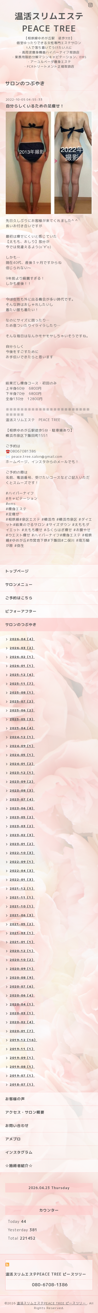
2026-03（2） (22, 648)
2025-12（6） (22, 674)
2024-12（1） (22, 737)
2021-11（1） (22, 897)
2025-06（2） (22, 710)
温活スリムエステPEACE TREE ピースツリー (52, 1303)
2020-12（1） (22, 951)
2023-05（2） (22, 817)
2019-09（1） (22, 1057)
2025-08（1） (22, 692)
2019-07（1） (22, 1075)
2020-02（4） (22, 1022)
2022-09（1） (22, 861)
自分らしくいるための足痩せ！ (35, 106)
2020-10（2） (22, 959)
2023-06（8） (22, 808)
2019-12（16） (23, 1040)
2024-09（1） (22, 746)
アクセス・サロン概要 (24, 1112)
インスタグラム (19, 1152)
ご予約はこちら (19, 597)
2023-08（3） (22, 790)
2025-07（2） (22, 701)
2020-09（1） (22, 968)
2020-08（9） (22, 977)
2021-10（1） (22, 906)
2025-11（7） (22, 683)
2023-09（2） (22, 781)
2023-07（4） (22, 799)
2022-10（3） (22, 853)
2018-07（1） (22, 1084)
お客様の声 (15, 1098)
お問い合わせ (17, 1125)
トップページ (17, 571)
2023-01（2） (22, 844)
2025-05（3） (22, 719)
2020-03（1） (22, 1013)
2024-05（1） (22, 755)
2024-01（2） (22, 763)
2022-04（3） (22, 870)
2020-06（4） (22, 995)
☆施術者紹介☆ (19, 1165)
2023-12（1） (22, 772)
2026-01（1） (22, 665)
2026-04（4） (22, 639)
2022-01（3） (22, 879)
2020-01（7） (22, 1031)
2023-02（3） (22, 835)
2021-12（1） (22, 888)
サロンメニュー (19, 584)
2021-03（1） (22, 933)
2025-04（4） (22, 728)
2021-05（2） (22, 924)
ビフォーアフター (21, 611)
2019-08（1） (22, 1066)
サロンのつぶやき (21, 624)
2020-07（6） (22, 986)
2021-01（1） (22, 942)
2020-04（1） (22, 1004)
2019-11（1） (22, 1049)
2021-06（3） (22, 915)
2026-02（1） (22, 657)
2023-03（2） (22, 826)
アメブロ (13, 1138)
